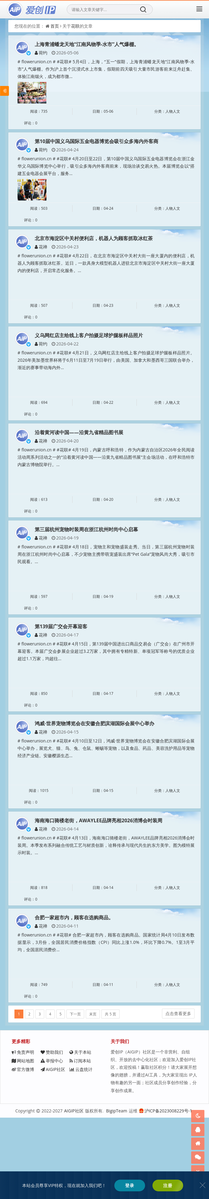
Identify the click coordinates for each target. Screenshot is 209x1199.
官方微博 (23, 1163)
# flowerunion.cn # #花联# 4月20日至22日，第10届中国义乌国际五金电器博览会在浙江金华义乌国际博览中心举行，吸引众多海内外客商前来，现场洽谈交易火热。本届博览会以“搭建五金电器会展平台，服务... (114, 174)
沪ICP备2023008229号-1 (165, 1193)
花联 (75, 26)
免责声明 (23, 1137)
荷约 (41, 53)
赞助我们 (66, 1137)
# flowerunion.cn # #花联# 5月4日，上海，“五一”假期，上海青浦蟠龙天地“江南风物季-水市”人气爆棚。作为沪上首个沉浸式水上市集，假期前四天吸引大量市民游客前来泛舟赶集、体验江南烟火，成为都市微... (114, 69)
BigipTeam (116, 1193)
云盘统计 (23, 1172)
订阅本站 (66, 1155)
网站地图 (66, 1146)
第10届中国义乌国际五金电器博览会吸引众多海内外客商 (96, 149)
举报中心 (23, 1155)
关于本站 (23, 1146)
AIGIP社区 (67, 1163)
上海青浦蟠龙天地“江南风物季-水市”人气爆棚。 (87, 44)
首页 (54, 26)
